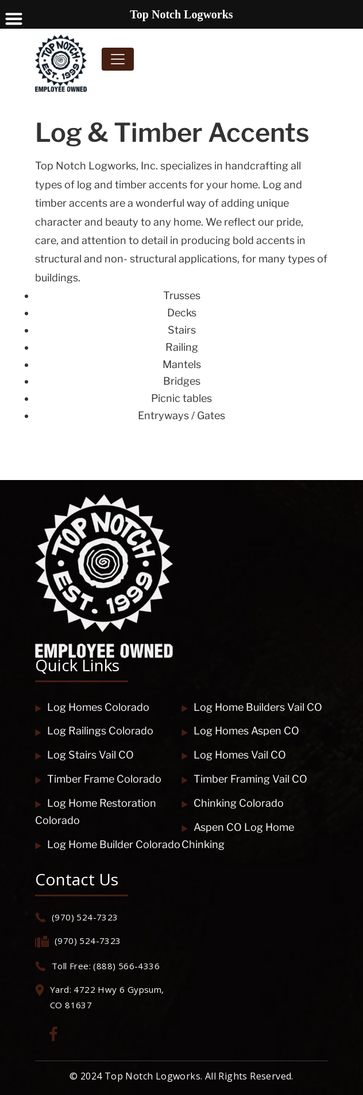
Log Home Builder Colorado (107, 844)
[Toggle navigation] (118, 59)
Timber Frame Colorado (98, 779)
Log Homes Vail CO (233, 755)
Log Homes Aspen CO (240, 731)
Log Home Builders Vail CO (251, 707)
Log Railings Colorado (94, 731)
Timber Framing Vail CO (244, 779)
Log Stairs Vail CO (84, 755)
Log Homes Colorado (92, 707)
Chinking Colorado (232, 803)
